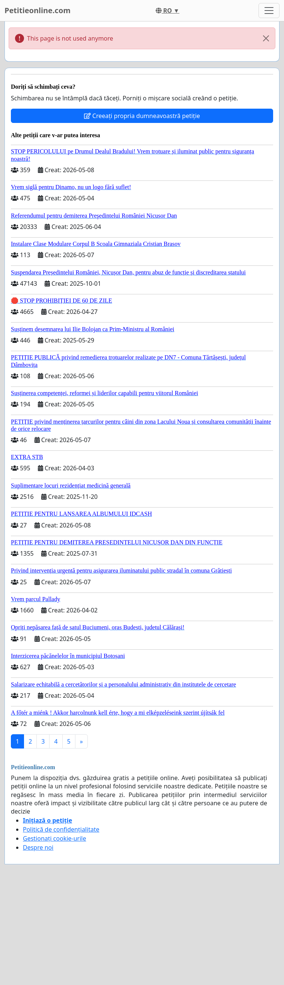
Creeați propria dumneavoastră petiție (142, 116)
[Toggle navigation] (268, 10)
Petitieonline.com (38, 10)
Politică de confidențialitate (61, 829)
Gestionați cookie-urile (54, 838)
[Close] (266, 38)
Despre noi (38, 847)
